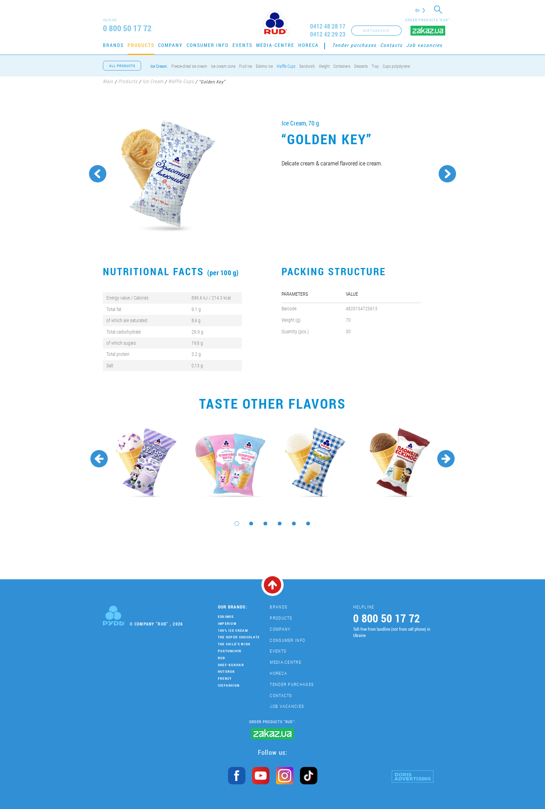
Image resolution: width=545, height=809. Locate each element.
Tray (375, 66)
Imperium (227, 623)
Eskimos (226, 616)
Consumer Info (208, 45)
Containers (341, 66)
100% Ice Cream (233, 630)
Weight (324, 66)
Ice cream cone (223, 66)
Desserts (361, 66)
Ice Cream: (159, 66)
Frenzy (225, 678)
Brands (113, 45)
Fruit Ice (245, 66)
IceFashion (229, 685)
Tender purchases (354, 45)
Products (141, 45)
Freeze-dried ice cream (189, 66)
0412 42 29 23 (327, 34)
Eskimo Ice (264, 66)
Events (242, 45)
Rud (222, 658)
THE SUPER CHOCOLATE (239, 637)
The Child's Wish (234, 644)
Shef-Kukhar (231, 665)
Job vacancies (424, 45)
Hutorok (226, 671)
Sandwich (307, 66)
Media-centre (275, 45)
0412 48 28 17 (327, 26)
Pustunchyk (230, 651)
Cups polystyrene (396, 66)
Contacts (391, 45)
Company (170, 45)
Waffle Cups (286, 66)
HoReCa (308, 45)
